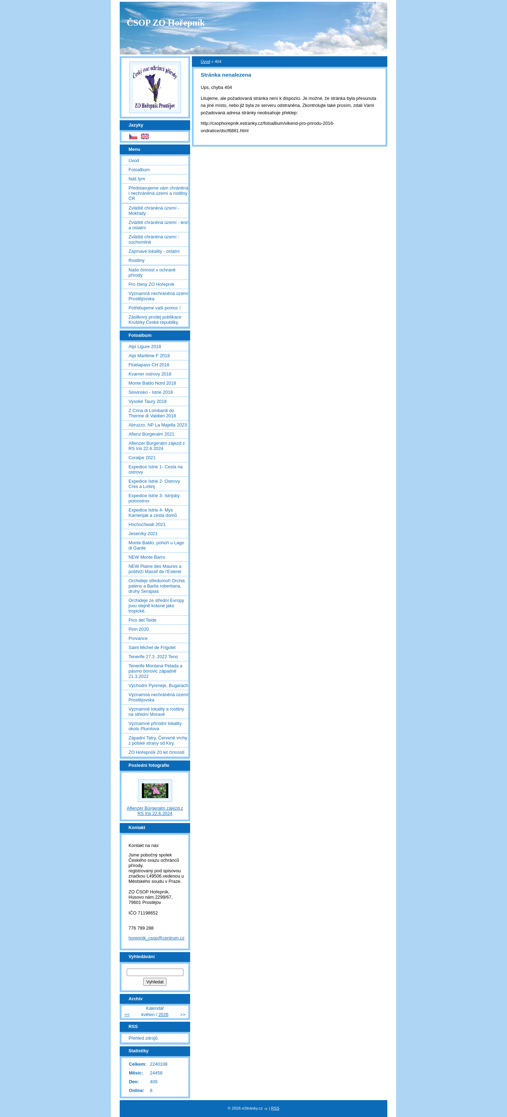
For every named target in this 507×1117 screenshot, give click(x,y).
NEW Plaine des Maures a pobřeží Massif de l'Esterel (155, 569)
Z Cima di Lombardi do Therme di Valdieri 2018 (152, 413)
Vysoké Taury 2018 (148, 401)
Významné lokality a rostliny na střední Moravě (156, 711)
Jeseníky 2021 (143, 533)
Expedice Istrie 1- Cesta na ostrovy (156, 469)
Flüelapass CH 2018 (149, 364)
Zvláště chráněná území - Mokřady (154, 210)
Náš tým (137, 178)
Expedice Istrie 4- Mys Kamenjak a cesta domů (153, 512)
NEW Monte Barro (147, 557)
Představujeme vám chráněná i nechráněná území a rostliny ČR (158, 193)
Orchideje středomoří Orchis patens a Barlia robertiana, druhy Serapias (157, 586)
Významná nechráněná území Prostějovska (158, 296)
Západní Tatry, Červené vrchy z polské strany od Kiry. (158, 740)
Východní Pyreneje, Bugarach (158, 685)
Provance (138, 638)
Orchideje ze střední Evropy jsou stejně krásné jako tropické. (156, 606)
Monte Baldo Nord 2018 (152, 383)
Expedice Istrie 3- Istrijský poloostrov (154, 498)
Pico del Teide (142, 620)
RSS (275, 1108)
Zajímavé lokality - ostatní (154, 251)
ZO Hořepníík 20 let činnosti (156, 752)
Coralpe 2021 (142, 457)
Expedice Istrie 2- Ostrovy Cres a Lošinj (154, 484)
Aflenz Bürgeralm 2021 (151, 434)
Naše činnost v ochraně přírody (152, 272)
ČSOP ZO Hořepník (166, 23)
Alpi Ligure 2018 (145, 346)
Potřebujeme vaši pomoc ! (155, 307)
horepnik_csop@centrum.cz (156, 938)
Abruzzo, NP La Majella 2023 (158, 425)
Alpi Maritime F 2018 (149, 355)
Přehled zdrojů (143, 1038)
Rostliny (137, 260)
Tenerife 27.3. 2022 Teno (153, 656)
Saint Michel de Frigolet (152, 647)
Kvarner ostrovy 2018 (150, 374)
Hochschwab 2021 (147, 524)
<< (127, 1014)
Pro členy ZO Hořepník (151, 284)
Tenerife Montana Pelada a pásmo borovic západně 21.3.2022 (155, 671)
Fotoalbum (139, 169)
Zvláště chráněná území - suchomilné (154, 239)
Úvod (205, 61)
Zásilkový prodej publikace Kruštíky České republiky (155, 319)
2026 (163, 1014)
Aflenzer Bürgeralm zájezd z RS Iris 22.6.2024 (157, 446)
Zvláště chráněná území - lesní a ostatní (159, 225)
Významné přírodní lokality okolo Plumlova (155, 726)
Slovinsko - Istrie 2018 (151, 392)
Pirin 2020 (139, 629)
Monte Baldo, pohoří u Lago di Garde (156, 545)
